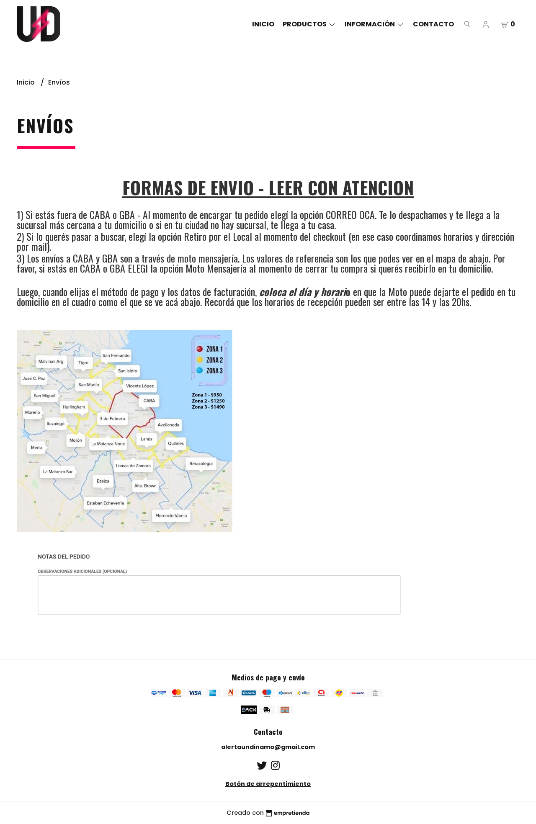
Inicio (263, 24)
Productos (309, 24)
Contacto (433, 24)
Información (375, 24)
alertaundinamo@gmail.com (268, 747)
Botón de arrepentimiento (268, 784)
